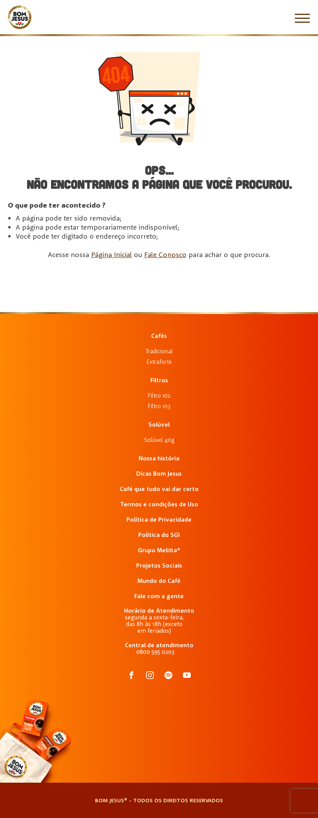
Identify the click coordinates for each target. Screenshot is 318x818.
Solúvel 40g (159, 439)
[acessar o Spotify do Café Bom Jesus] (168, 676)
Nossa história (159, 458)
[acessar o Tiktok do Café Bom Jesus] (187, 676)
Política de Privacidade (159, 519)
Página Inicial (111, 254)
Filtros (159, 380)
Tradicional (159, 351)
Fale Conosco (165, 254)
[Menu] (302, 18)
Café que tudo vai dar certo (159, 489)
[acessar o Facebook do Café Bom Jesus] (131, 676)
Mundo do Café (159, 580)
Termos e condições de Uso (159, 504)
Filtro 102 (159, 395)
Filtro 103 (159, 406)
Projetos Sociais (159, 565)
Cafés (159, 335)
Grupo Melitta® (159, 550)
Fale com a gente (159, 596)
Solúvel (159, 424)
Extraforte (159, 361)
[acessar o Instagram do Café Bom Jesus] (150, 676)
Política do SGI (159, 534)
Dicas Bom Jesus (159, 473)
